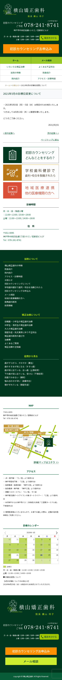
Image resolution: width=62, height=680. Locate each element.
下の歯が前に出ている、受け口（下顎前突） (25, 373)
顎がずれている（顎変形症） (18, 384)
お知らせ (15, 85)
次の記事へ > (53, 133)
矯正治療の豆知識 (13, 346)
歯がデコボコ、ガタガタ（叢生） (20, 362)
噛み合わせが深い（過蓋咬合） (19, 380)
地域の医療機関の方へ (15, 298)
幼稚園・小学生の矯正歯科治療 (19, 321)
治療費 (8, 339)
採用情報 (9, 305)
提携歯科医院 (11, 301)
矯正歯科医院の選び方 (15, 335)
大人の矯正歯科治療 (14, 328)
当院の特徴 (16, 72)
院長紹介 (47, 72)
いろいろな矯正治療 (16, 66)
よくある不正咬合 (47, 66)
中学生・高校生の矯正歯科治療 (19, 325)
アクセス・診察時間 (47, 78)
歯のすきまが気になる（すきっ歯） (20, 366)
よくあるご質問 (12, 343)
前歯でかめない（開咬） (16, 377)
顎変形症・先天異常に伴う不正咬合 (21, 332)
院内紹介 (16, 78)
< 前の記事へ (9, 133)
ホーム (16, 60)
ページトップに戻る (50, 139)
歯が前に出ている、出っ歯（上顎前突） (23, 370)
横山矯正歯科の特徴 (14, 265)
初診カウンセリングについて (18, 283)
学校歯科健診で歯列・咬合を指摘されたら (24, 287)
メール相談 (47, 60)
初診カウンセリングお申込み (18, 290)
